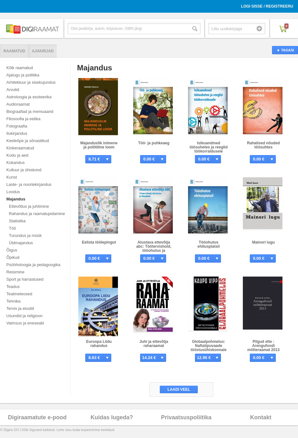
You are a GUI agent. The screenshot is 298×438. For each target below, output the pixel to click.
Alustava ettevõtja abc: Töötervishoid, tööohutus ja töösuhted (154, 248)
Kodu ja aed (17, 155)
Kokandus (15, 162)
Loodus (13, 191)
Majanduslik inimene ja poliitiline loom (98, 145)
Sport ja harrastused (24, 279)
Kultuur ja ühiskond (24, 169)
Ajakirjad (43, 51)
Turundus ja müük (25, 235)
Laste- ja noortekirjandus (28, 184)
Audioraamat (18, 104)
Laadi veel (178, 389)
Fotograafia (16, 126)
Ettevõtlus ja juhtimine (29, 206)
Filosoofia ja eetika (23, 118)
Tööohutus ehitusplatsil (209, 244)
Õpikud (12, 257)
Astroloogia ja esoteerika (28, 97)
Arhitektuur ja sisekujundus (30, 82)
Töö (12, 228)
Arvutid (12, 89)
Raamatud (14, 51)
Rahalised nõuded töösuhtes (263, 145)
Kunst (11, 177)
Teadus (13, 286)
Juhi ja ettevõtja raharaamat (153, 343)
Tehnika (13, 301)
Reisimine (15, 272)
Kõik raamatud (19, 67)
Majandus (15, 199)
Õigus (11, 250)
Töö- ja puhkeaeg (154, 143)
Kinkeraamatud (20, 148)
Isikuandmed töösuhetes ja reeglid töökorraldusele (209, 147)
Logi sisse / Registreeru (267, 6)
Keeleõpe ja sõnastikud (27, 140)
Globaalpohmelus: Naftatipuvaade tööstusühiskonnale (208, 345)
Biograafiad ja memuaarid (29, 111)
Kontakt (260, 417)
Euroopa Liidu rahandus (99, 343)
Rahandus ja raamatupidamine (37, 213)
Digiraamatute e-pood (37, 417)
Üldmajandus (21, 242)
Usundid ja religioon (24, 315)
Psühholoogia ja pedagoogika (33, 264)
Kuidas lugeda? (111, 417)
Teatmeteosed (19, 293)
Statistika (17, 221)
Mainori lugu (263, 242)
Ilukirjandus (16, 133)
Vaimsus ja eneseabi (25, 323)
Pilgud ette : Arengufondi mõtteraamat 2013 (263, 345)
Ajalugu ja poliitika (22, 75)
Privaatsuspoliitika (186, 417)
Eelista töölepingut (99, 242)
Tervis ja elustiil (20, 308)
